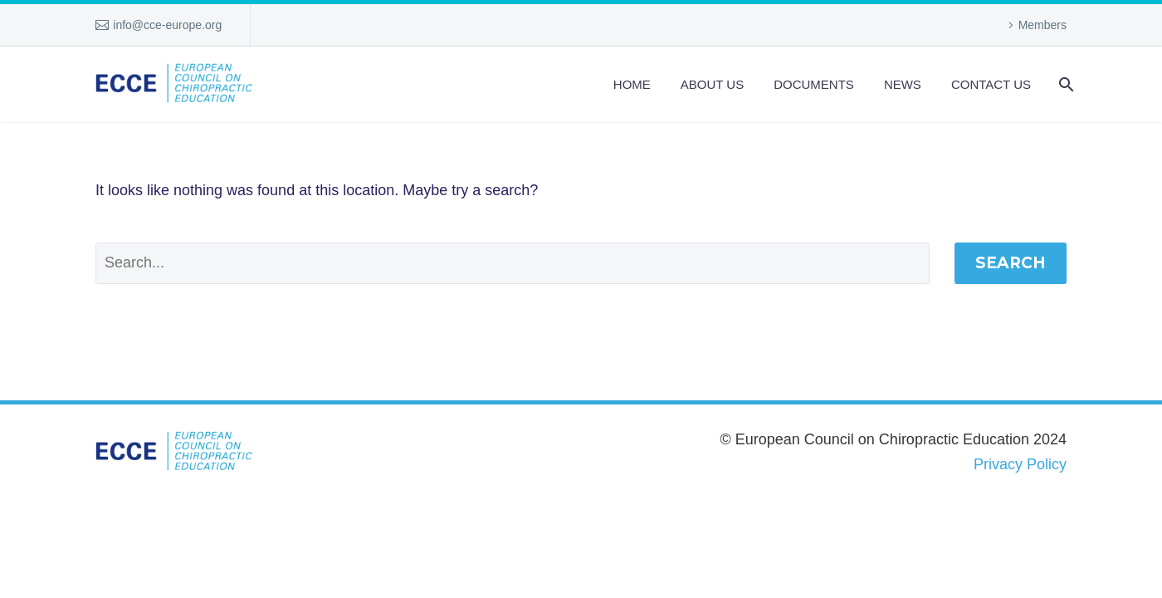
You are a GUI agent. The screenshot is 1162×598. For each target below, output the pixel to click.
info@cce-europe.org (167, 25)
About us (712, 84)
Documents (814, 84)
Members (1042, 25)
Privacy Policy (1020, 464)
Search (1010, 262)
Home (632, 84)
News (902, 84)
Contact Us (991, 84)
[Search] (1064, 84)
